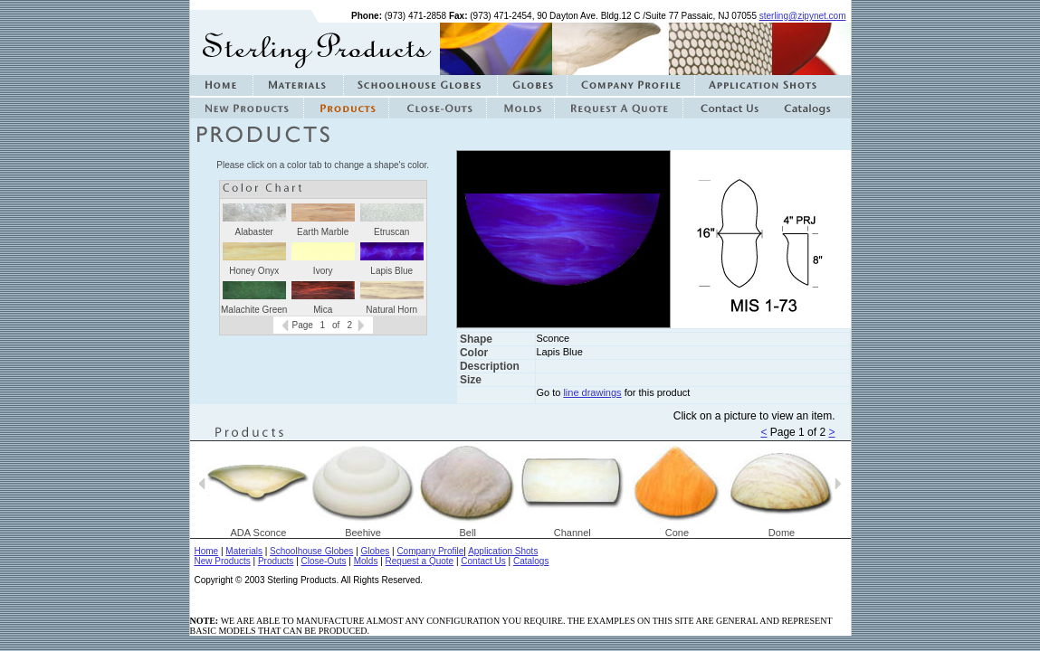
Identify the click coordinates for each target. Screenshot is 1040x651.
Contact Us (483, 561)
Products (275, 561)
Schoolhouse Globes (311, 551)
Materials (243, 551)
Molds (366, 561)
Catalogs (531, 561)
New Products (223, 561)
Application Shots (503, 551)
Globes (375, 551)
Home (207, 551)
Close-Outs (324, 561)
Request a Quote (420, 561)
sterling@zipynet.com (802, 16)
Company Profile (429, 551)
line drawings (592, 392)
